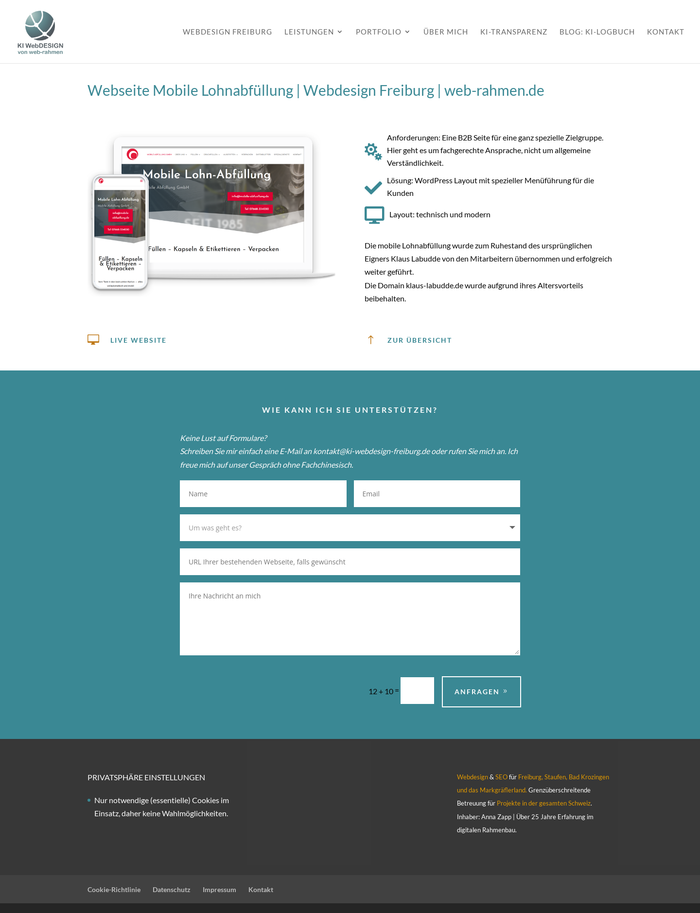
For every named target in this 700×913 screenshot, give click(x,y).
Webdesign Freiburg (227, 32)
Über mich (445, 32)
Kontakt (665, 32)
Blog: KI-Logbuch (597, 32)
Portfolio (379, 32)
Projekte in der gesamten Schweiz (543, 803)
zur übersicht (419, 340)
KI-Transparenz (513, 32)
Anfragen (477, 691)
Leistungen (309, 32)
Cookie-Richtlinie (114, 889)
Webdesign (472, 777)
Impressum (219, 889)
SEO (501, 777)
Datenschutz (172, 889)
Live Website (138, 340)
